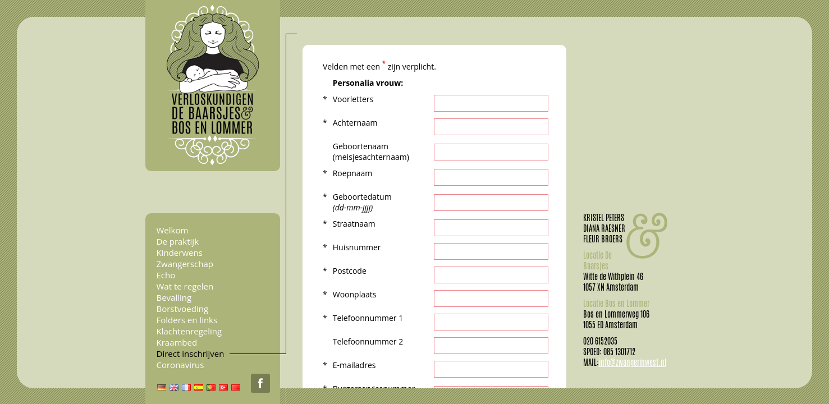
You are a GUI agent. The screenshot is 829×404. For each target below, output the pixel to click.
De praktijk (178, 241)
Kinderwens (180, 252)
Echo (166, 275)
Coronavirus (180, 364)
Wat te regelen (185, 286)
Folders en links (187, 319)
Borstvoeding (183, 308)
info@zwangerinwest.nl (632, 362)
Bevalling (174, 297)
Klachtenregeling (189, 331)
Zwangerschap (185, 263)
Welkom (173, 230)
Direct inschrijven (191, 353)
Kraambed (177, 342)
